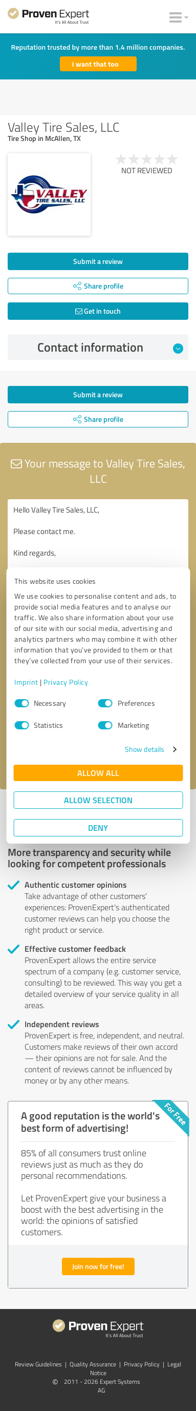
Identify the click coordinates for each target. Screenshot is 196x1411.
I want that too (95, 63)
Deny (98, 827)
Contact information (110, 347)
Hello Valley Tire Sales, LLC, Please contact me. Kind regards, (98, 557)
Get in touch (98, 311)
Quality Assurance (93, 1364)
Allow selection (98, 800)
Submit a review (98, 261)
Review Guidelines (38, 1364)
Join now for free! (98, 1266)
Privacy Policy (65, 682)
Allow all (98, 773)
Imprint (26, 682)
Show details (144, 749)
